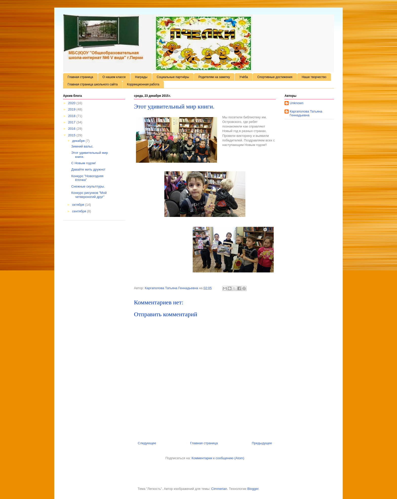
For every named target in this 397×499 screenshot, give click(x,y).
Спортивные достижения (274, 77)
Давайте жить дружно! (88, 169)
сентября (79, 211)
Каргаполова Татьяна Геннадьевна (306, 113)
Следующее (147, 443)
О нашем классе (114, 77)
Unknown (296, 103)
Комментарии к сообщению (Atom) (218, 458)
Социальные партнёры (173, 77)
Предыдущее (262, 443)
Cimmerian (219, 489)
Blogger (253, 489)
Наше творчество (314, 77)
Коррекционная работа (143, 84)
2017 (72, 122)
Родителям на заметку (214, 77)
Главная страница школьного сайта (93, 84)
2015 (72, 135)
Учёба (243, 77)
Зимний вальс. (82, 146)
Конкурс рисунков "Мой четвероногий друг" (89, 195)
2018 (72, 116)
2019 (72, 109)
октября (78, 205)
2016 (72, 129)
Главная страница (80, 77)
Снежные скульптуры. (88, 186)
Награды (141, 77)
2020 (72, 103)
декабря (79, 141)
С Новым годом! (83, 163)
